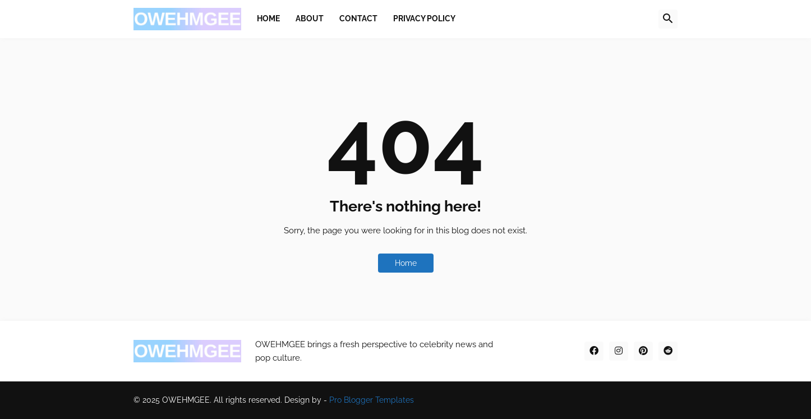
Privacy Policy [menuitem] (424, 18)
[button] (668, 19)
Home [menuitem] (268, 18)
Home (406, 263)
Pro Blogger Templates (371, 399)
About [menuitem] (310, 18)
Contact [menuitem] (358, 18)
